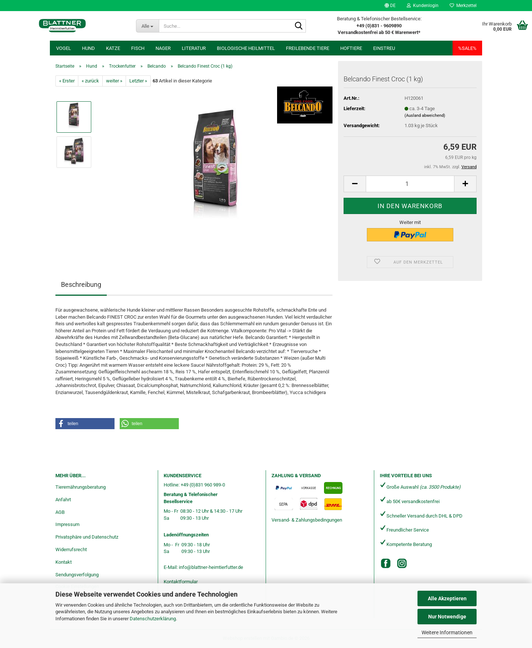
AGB (60, 512)
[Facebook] (386, 563)
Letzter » (138, 81)
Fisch (137, 48)
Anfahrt (63, 499)
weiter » (114, 81)
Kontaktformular (181, 581)
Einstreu (384, 48)
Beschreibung (81, 284)
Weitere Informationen (447, 632)
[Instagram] (402, 563)
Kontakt (63, 562)
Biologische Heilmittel (246, 48)
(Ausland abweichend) (425, 115)
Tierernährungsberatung (80, 487)
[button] (390, 5)
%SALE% (467, 48)
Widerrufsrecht (71, 549)
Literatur (194, 48)
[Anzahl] (410, 184)
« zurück (90, 81)
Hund (88, 48)
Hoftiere (351, 48)
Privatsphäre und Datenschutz (86, 537)
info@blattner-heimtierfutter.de (211, 567)
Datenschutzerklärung (153, 618)
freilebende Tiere (307, 48)
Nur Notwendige (447, 617)
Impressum (67, 524)
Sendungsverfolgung (77, 574)
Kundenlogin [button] (423, 5)
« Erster (67, 81)
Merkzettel (463, 5)
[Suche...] (147, 26)
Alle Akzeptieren (447, 598)
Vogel (63, 48)
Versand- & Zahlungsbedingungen (307, 520)
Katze (113, 48)
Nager (163, 48)
